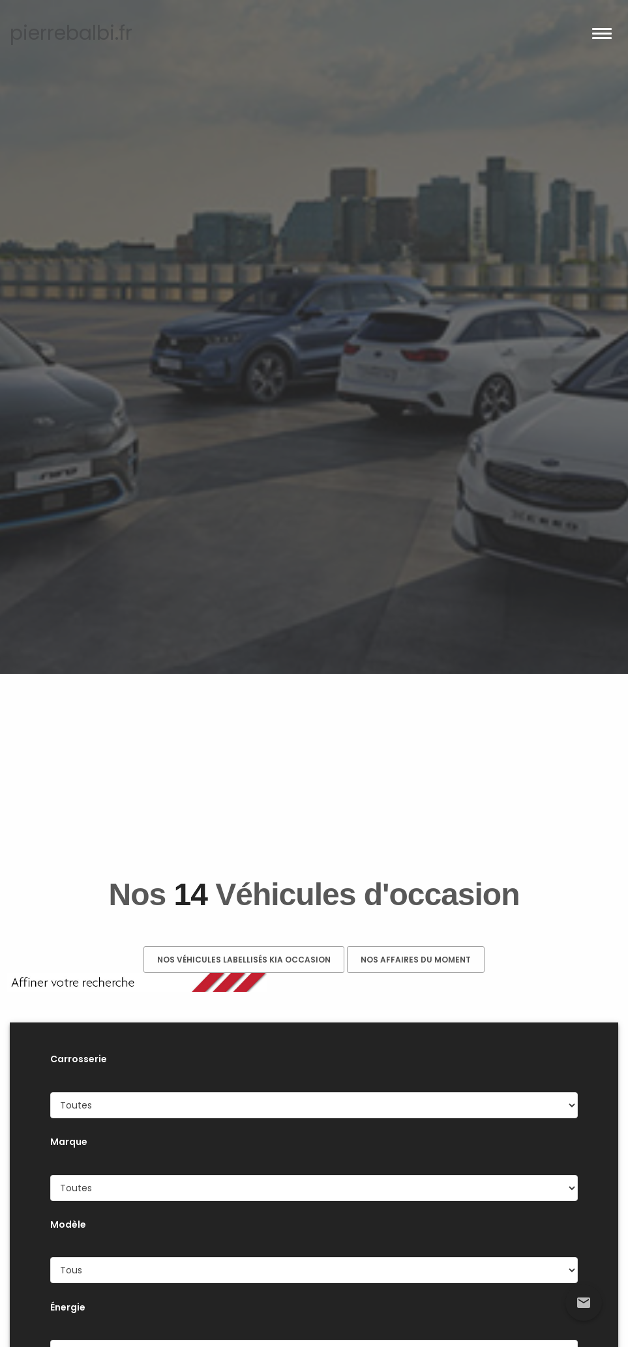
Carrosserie (78, 1058)
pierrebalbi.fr (71, 33)
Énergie (67, 1307)
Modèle (68, 1224)
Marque (68, 1141)
